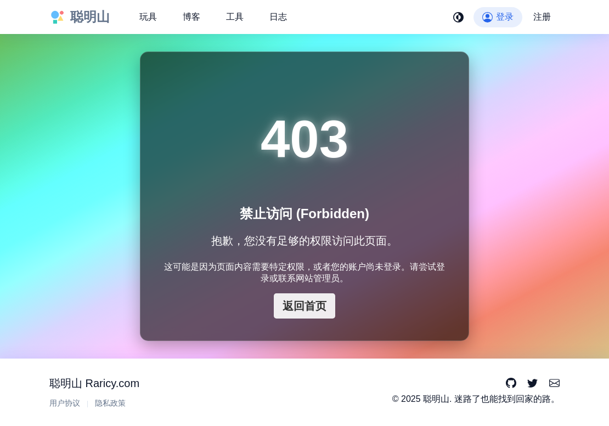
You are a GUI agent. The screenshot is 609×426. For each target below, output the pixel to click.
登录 (498, 17)
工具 (235, 16)
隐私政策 (110, 403)
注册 (542, 16)
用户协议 (64, 403)
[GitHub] (511, 383)
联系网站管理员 (309, 278)
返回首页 (304, 306)
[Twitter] (532, 383)
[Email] (554, 383)
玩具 (148, 16)
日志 (278, 16)
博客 (191, 16)
